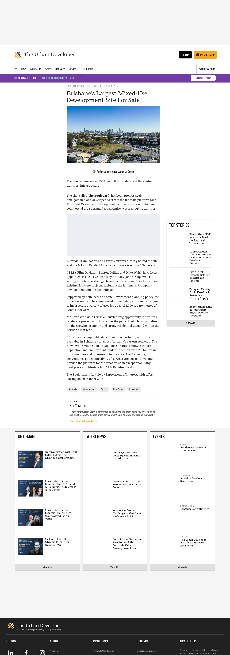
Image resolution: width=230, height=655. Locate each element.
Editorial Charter (102, 637)
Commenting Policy (103, 622)
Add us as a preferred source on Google (113, 171)
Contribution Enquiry (148, 627)
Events (53, 632)
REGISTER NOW (203, 78)
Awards (54, 627)
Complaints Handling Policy (108, 642)
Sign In (185, 55)
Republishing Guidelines (106, 632)
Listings (54, 642)
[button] (69, 608)
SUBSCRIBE (189, 628)
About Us (54, 617)
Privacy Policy (100, 627)
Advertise (142, 622)
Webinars (55, 637)
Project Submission (147, 632)
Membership (205, 55)
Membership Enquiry (148, 637)
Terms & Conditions (103, 617)
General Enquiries (146, 617)
